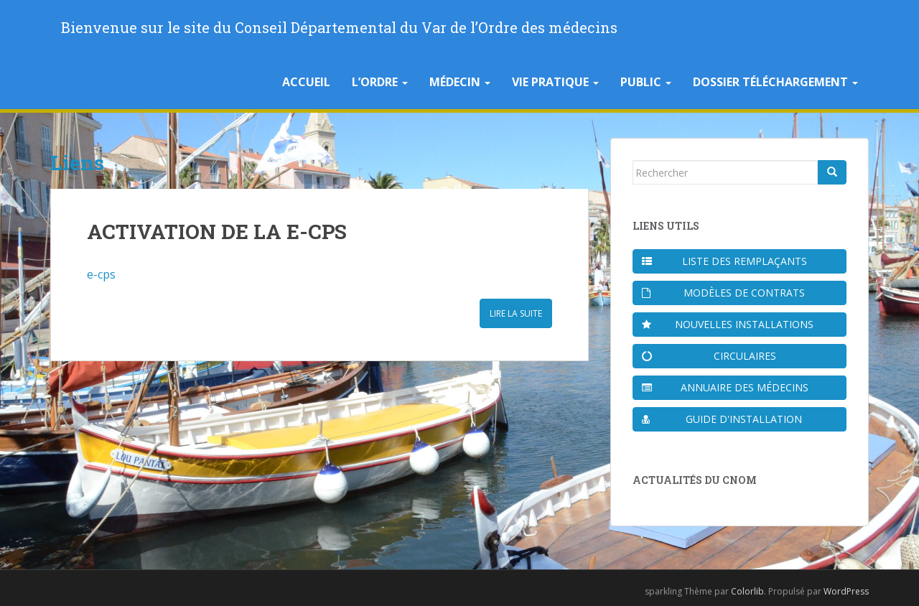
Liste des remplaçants (724, 261)
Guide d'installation (722, 419)
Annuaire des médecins (725, 387)
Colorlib (747, 591)
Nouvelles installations (727, 324)
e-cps (101, 274)
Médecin (459, 82)
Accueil (306, 82)
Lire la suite (516, 313)
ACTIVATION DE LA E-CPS (217, 231)
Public (645, 82)
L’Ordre (380, 82)
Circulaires (709, 356)
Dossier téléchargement (775, 82)
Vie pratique (555, 82)
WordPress (846, 591)
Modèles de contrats (723, 292)
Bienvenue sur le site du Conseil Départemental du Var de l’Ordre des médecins (339, 27)
